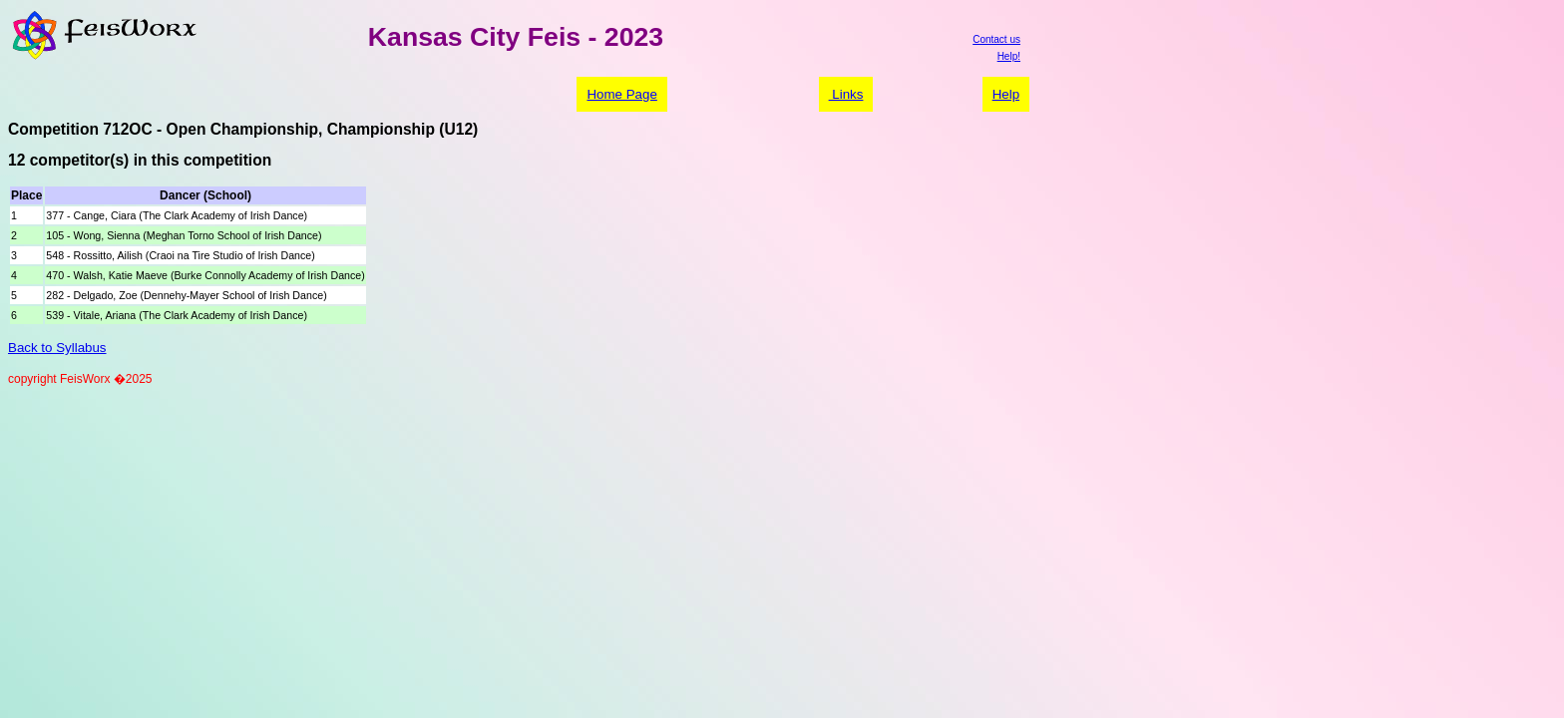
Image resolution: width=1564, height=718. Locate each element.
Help (1005, 94)
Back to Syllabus (57, 347)
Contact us (996, 39)
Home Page (621, 94)
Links (846, 94)
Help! (1008, 56)
